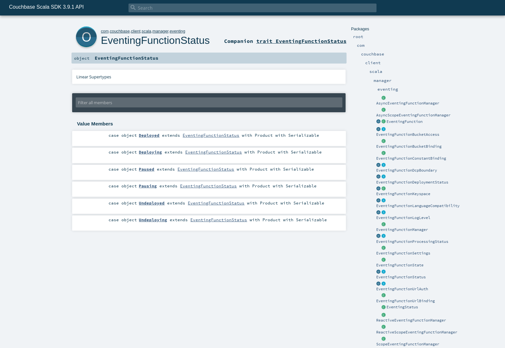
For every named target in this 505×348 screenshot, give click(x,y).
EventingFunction (404, 121)
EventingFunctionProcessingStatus (412, 241)
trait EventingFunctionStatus (301, 41)
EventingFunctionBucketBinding (409, 146)
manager (160, 31)
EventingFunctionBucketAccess (407, 134)
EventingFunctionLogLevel (403, 217)
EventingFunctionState (400, 265)
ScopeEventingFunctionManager (407, 344)
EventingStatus (402, 307)
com (105, 31)
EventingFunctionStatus (401, 277)
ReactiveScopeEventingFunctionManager (416, 332)
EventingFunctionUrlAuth (402, 289)
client (135, 31)
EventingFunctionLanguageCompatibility (418, 206)
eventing (177, 31)
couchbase (120, 31)
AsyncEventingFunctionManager (407, 103)
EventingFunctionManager (402, 229)
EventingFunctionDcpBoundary (406, 170)
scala (146, 31)
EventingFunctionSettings (403, 253)
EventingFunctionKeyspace (403, 194)
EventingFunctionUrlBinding (405, 301)
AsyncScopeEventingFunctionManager (413, 115)
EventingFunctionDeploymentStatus (412, 182)
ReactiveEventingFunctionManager (411, 320)
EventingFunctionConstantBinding (411, 158)
